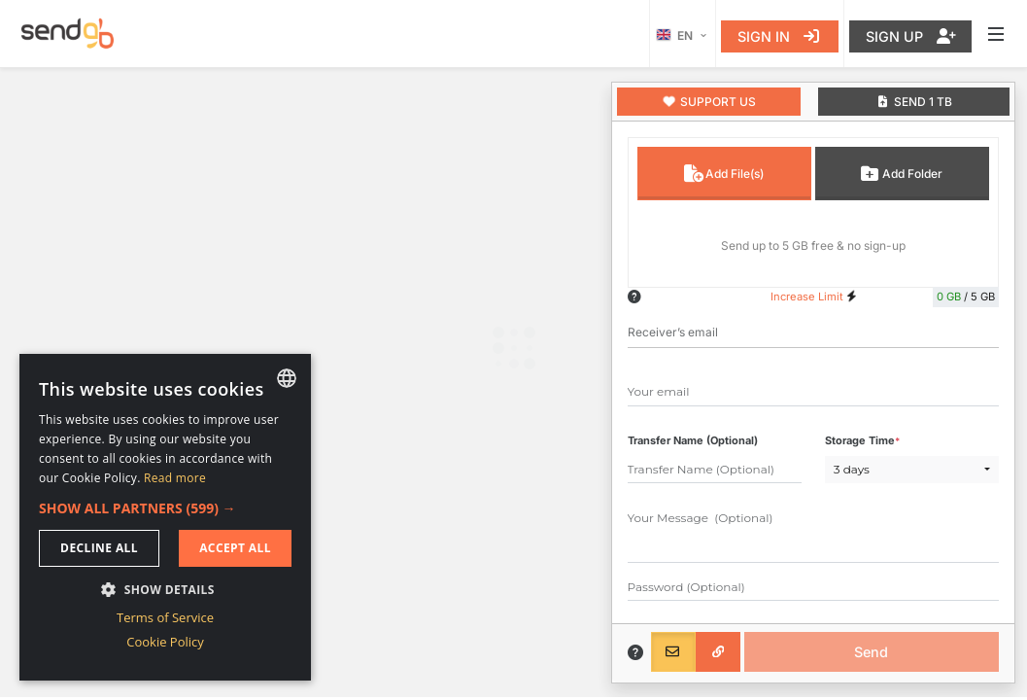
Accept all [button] (235, 548)
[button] (165, 508)
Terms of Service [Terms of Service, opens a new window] (165, 617)
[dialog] (165, 517)
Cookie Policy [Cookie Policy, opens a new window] (165, 641)
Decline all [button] (99, 548)
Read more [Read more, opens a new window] (175, 478)
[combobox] (286, 378)
